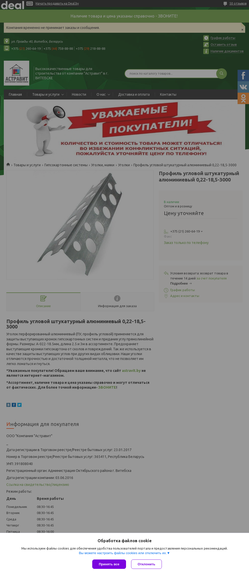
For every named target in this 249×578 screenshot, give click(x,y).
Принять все (109, 564)
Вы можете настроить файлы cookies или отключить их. (123, 553)
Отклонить (146, 564)
